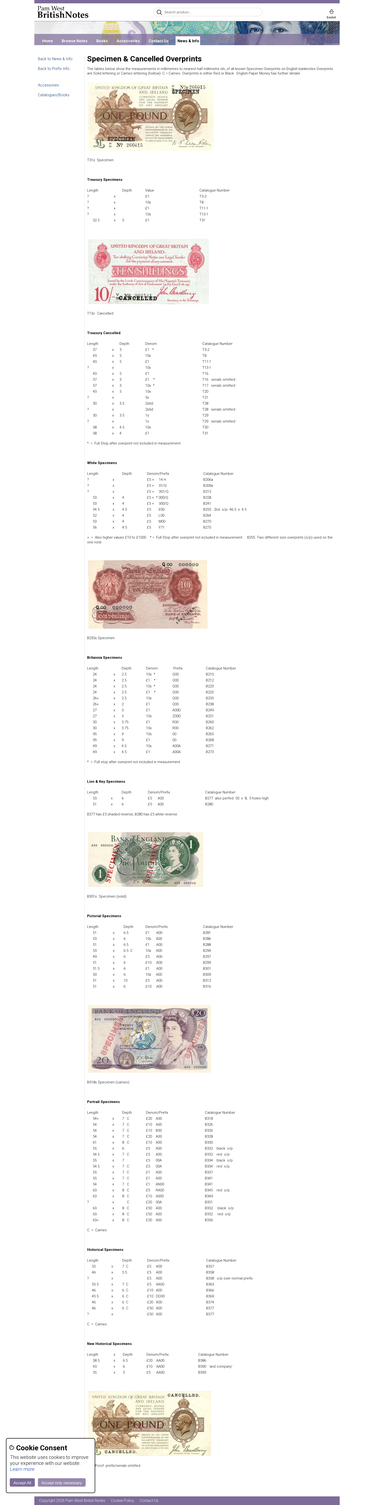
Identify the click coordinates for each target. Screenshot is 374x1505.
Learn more (22, 1469)
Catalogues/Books (53, 95)
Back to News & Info (55, 59)
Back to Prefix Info (53, 68)
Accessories (128, 41)
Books (102, 41)
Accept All (22, 1483)
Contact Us (159, 41)
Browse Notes (75, 41)
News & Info (188, 41)
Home (47, 41)
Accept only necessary (62, 1483)
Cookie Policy (122, 1500)
